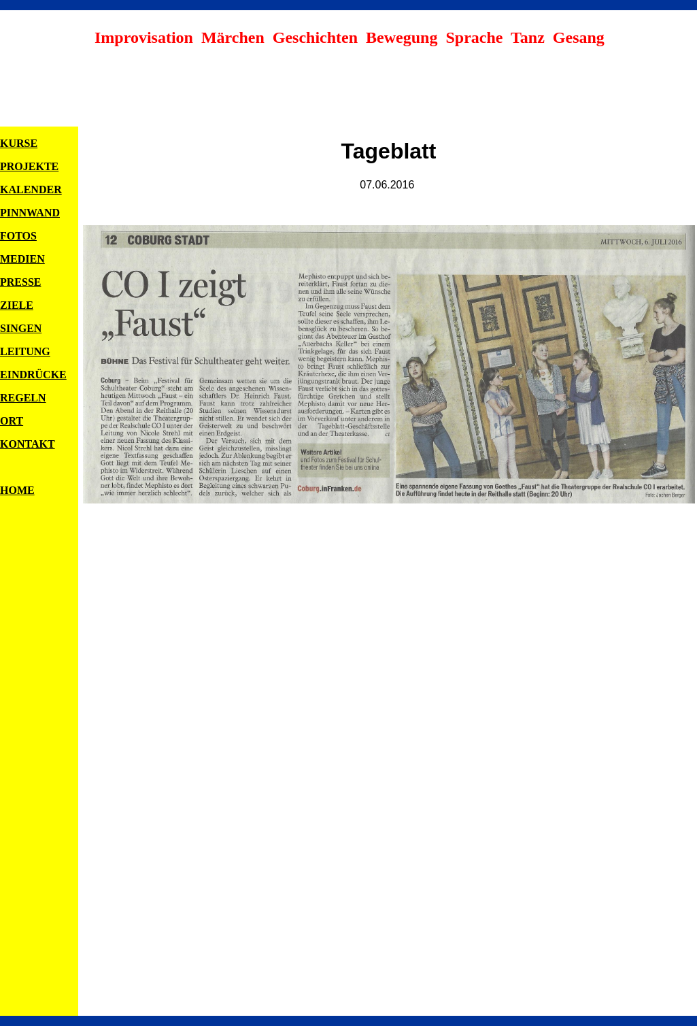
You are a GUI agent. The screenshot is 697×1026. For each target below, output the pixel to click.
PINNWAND (30, 212)
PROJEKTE (29, 166)
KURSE (18, 143)
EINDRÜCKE (33, 374)
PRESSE (20, 282)
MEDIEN (22, 259)
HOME (17, 490)
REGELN (23, 397)
